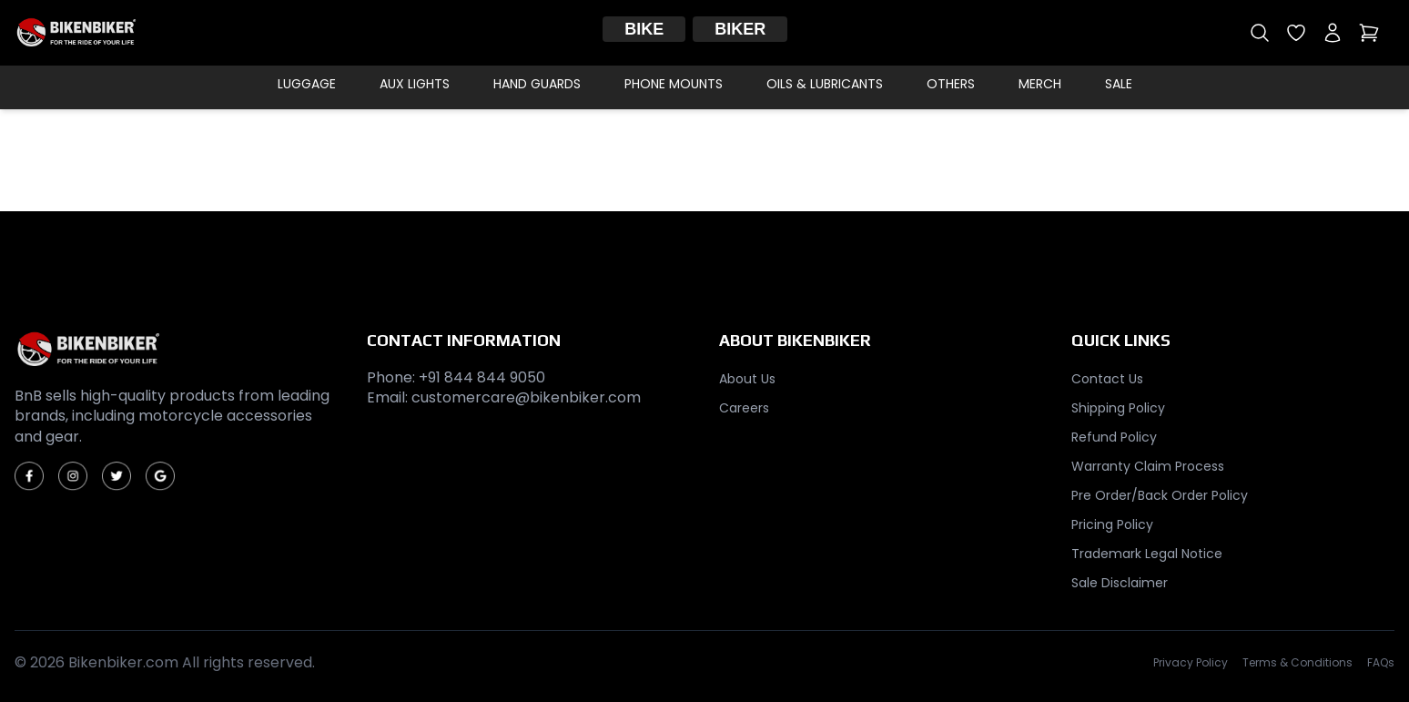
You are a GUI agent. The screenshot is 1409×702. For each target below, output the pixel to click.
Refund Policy (1114, 437)
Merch (1040, 84)
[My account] (1332, 33)
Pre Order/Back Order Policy (1159, 495)
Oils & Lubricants (824, 84)
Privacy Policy (1190, 663)
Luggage (307, 84)
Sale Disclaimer (1119, 583)
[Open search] (1260, 33)
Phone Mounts (673, 84)
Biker (740, 29)
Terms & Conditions (1297, 663)
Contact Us (1107, 379)
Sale (1118, 84)
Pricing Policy (1112, 524)
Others (951, 84)
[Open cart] (1369, 33)
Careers (744, 408)
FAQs (1380, 663)
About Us (747, 379)
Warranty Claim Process (1147, 466)
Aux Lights (415, 84)
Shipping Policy (1118, 408)
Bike (644, 29)
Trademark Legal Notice (1146, 553)
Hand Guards (537, 84)
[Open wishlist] (1296, 33)
